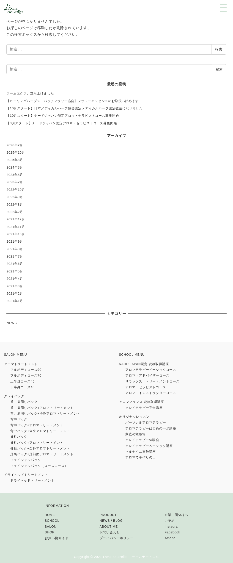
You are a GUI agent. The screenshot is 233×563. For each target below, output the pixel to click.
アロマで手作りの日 (140, 457)
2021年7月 (14, 256)
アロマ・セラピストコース (145, 387)
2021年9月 (14, 241)
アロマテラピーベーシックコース (150, 370)
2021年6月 (14, 264)
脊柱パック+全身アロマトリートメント (40, 448)
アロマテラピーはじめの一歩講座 (150, 428)
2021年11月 (15, 227)
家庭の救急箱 (135, 434)
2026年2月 (14, 145)
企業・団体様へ (176, 515)
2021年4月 (14, 278)
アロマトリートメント (21, 364)
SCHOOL (52, 520)
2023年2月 (14, 182)
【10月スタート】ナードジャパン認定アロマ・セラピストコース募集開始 (62, 115)
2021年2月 (14, 293)
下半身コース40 (22, 387)
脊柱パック (18, 436)
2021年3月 (14, 286)
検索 (218, 49)
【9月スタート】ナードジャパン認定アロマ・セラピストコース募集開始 (61, 123)
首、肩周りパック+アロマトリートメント (41, 408)
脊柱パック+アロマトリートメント (36, 442)
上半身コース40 (22, 381)
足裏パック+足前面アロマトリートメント (41, 454)
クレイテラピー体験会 (142, 440)
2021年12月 (15, 219)
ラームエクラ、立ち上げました (30, 93)
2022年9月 (14, 197)
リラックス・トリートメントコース (152, 381)
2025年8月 (14, 160)
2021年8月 (14, 249)
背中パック (18, 419)
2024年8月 (14, 167)
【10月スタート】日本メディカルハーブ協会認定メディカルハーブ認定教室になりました (74, 108)
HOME (50, 515)
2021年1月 (14, 301)
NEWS (11, 323)
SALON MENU (15, 354)
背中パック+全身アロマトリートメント (40, 431)
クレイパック (14, 396)
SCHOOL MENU (132, 354)
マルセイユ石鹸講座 (140, 451)
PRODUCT (108, 515)
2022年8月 (14, 204)
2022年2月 (14, 212)
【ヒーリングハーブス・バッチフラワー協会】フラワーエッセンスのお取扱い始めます (72, 101)
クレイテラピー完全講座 (144, 408)
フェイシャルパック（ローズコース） (39, 466)
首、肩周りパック (23, 402)
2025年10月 (15, 152)
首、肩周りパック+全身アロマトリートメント (45, 413)
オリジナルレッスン (134, 417)
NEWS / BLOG (111, 520)
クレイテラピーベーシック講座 (149, 446)
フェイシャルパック (25, 460)
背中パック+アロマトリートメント (36, 425)
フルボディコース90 (25, 370)
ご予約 (169, 520)
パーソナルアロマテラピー (145, 422)
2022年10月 (15, 189)
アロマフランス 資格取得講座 (141, 402)
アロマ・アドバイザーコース (147, 375)
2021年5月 (14, 271)
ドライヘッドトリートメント (26, 475)
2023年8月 (14, 175)
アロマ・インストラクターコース (150, 393)
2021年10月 (15, 234)
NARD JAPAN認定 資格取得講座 (144, 364)
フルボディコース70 (25, 375)
